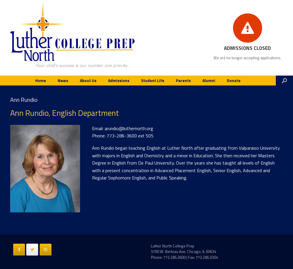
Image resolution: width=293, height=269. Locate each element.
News (63, 80)
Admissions (118, 80)
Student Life (152, 80)
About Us (88, 80)
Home (40, 80)
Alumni (208, 80)
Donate (234, 80)
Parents (183, 80)
